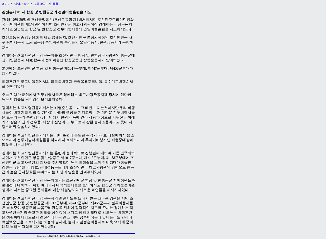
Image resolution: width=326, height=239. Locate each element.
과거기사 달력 (11, 3)
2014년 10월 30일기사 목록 (41, 3)
